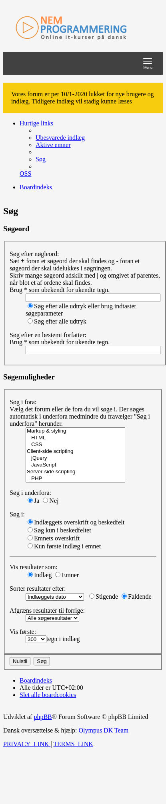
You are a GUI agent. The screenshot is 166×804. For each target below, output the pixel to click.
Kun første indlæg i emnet (64, 546)
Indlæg (40, 575)
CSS (75, 444)
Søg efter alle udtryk (57, 321)
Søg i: (17, 514)
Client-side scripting (75, 451)
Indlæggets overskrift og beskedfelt (76, 522)
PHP (75, 478)
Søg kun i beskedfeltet (59, 530)
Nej (50, 500)
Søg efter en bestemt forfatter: (48, 335)
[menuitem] (60, 137)
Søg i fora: (23, 402)
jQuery (75, 458)
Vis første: (23, 631)
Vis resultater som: (34, 567)
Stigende (103, 596)
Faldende (137, 596)
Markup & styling (75, 431)
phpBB (43, 716)
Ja (33, 500)
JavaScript (75, 465)
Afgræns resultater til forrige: (47, 610)
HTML (75, 438)
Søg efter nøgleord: (34, 253)
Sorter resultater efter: (38, 588)
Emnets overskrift (54, 538)
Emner (67, 575)
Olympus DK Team (103, 730)
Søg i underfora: (30, 492)
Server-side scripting (75, 472)
